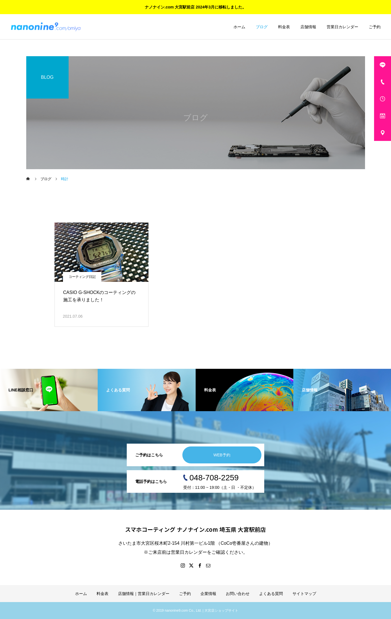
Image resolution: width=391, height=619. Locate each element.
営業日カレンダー (342, 27)
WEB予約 (221, 455)
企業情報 (208, 593)
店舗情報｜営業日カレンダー (143, 593)
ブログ (262, 27)
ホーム (239, 27)
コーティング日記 (82, 277)
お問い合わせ (238, 593)
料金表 (284, 27)
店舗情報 (308, 27)
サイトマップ (304, 593)
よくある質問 (271, 593)
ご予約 (375, 27)
